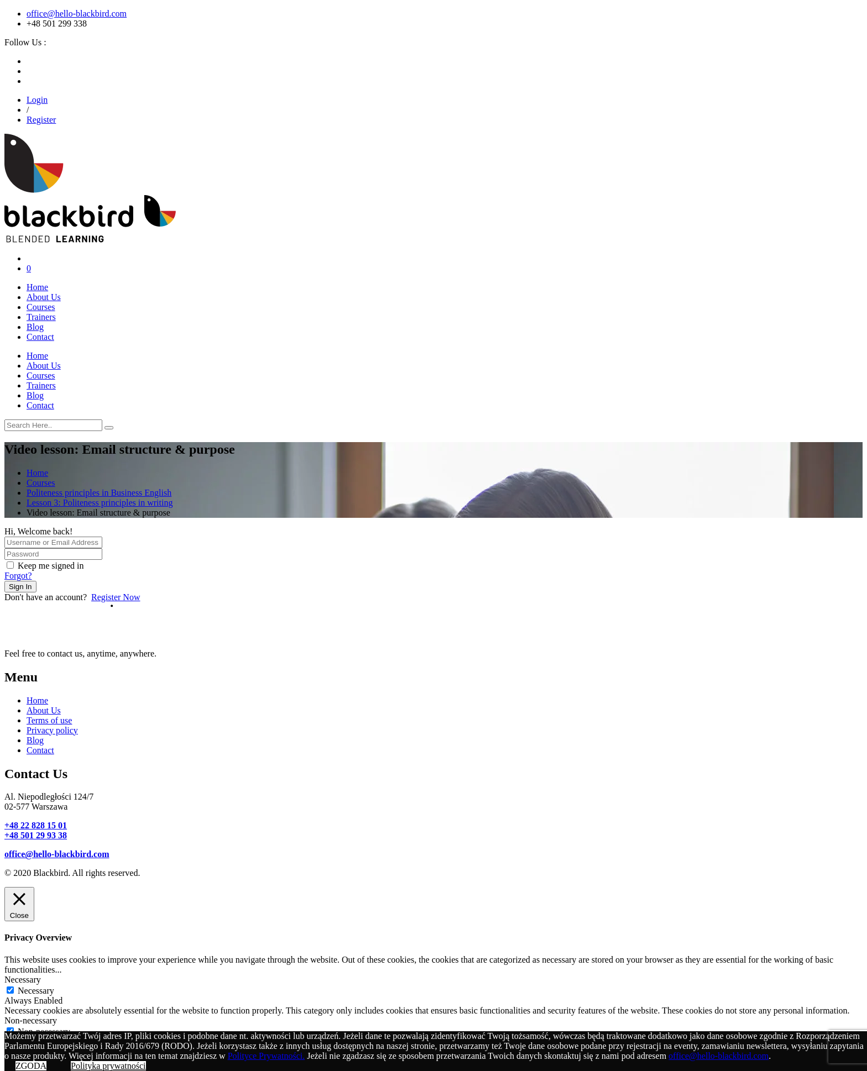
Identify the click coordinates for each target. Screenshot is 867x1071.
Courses (41, 307)
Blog (35, 327)
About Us (44, 297)
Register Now (115, 597)
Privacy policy (52, 730)
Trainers (41, 317)
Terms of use (49, 720)
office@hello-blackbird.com (77, 13)
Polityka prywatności (108, 1065)
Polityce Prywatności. (266, 1055)
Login (37, 99)
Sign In (20, 586)
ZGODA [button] (30, 1065)
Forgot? (18, 575)
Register (41, 119)
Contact (40, 337)
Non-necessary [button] (30, 1020)
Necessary (36, 990)
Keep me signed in (51, 565)
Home (37, 287)
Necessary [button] (22, 979)
